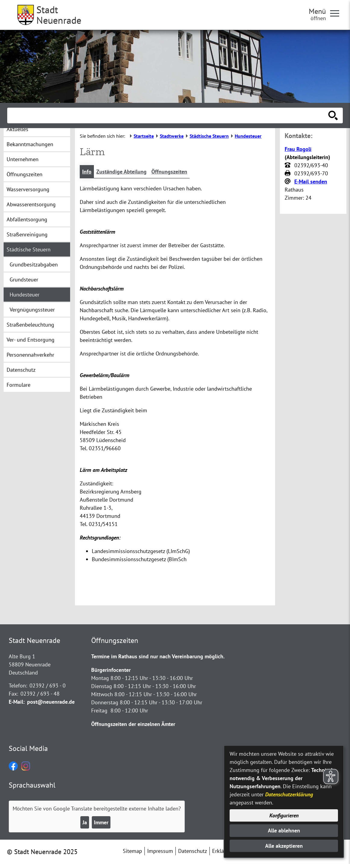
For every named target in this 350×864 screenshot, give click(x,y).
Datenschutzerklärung (289, 794)
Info (86, 171)
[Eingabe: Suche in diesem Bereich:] (168, 115)
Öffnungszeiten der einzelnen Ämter (133, 724)
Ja (84, 822)
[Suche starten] (333, 115)
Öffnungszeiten (169, 171)
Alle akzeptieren (284, 845)
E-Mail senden (310, 181)
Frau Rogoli (298, 149)
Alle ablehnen (284, 830)
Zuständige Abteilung (121, 171)
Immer (101, 822)
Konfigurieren (284, 815)
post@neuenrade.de (51, 701)
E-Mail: (17, 701)
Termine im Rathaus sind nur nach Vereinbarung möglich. (158, 656)
